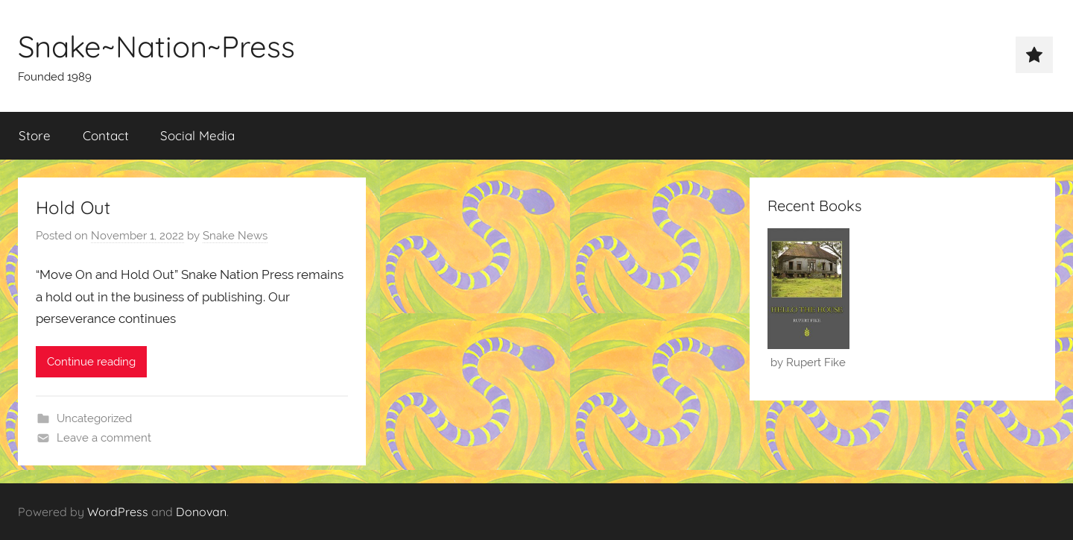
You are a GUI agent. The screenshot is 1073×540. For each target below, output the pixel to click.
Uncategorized (94, 418)
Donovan (201, 511)
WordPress (117, 511)
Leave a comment (104, 438)
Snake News (235, 235)
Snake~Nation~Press (156, 46)
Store (35, 135)
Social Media (197, 135)
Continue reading (91, 361)
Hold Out (73, 207)
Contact (106, 135)
